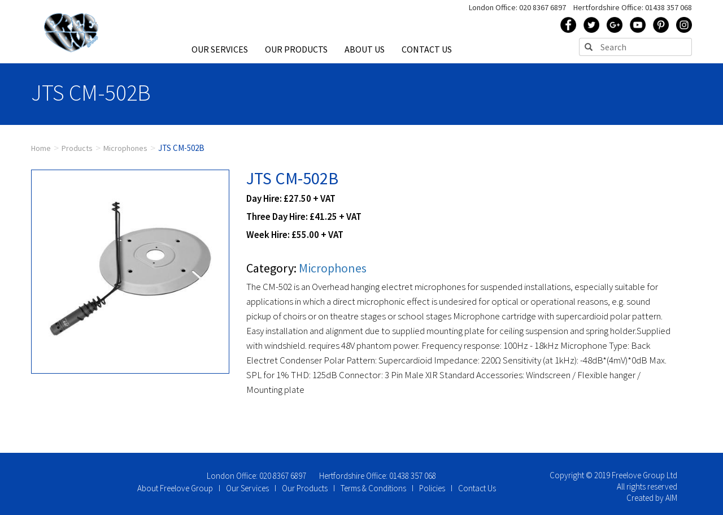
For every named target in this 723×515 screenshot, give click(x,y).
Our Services (247, 488)
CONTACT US (427, 49)
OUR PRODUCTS (296, 49)
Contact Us (477, 488)
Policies (432, 488)
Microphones (125, 148)
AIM (671, 497)
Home (41, 148)
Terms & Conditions (373, 488)
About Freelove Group (175, 488)
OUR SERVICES (219, 49)
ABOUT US (365, 49)
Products (77, 148)
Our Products (305, 488)
